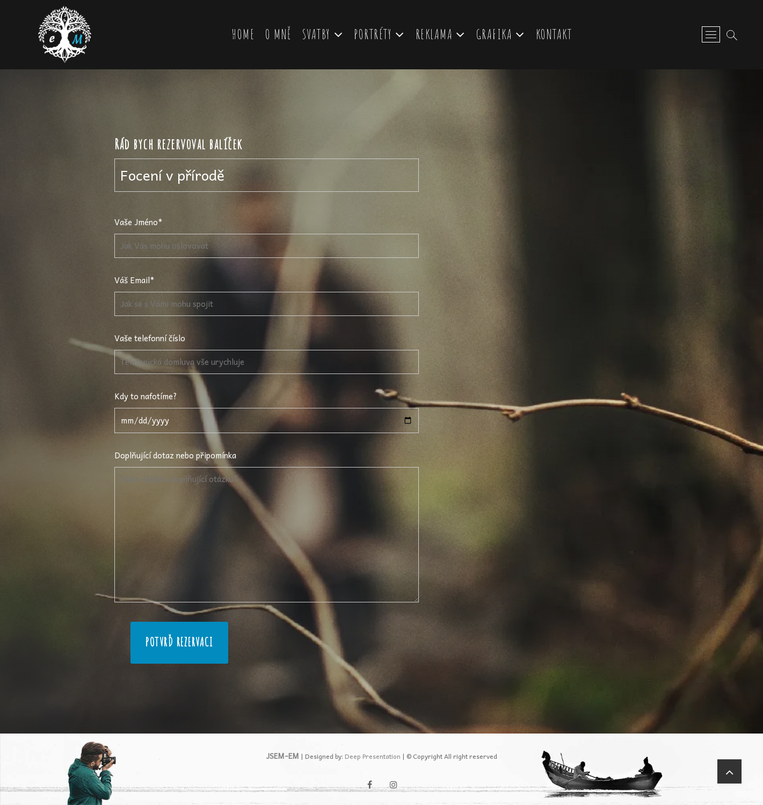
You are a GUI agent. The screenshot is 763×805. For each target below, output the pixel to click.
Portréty (373, 34)
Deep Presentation (373, 756)
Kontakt (554, 34)
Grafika (494, 34)
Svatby (316, 34)
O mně (278, 34)
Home (243, 34)
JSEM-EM (282, 755)
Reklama (434, 34)
